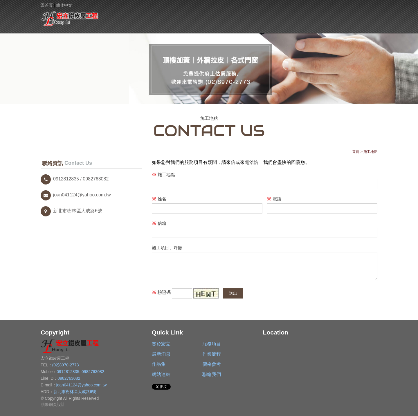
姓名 (159, 199)
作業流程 (221, 16)
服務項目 (152, 16)
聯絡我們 (360, 16)
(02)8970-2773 (65, 365)
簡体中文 (64, 5)
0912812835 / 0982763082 (75, 178)
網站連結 (325, 16)
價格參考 (291, 16)
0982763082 (93, 371)
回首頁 (47, 5)
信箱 (159, 223)
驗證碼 (161, 292)
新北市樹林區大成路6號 (71, 210)
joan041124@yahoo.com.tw (76, 194)
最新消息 (187, 16)
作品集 (256, 16)
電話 (274, 199)
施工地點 (163, 175)
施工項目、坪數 (167, 247)
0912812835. (69, 371)
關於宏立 (118, 16)
